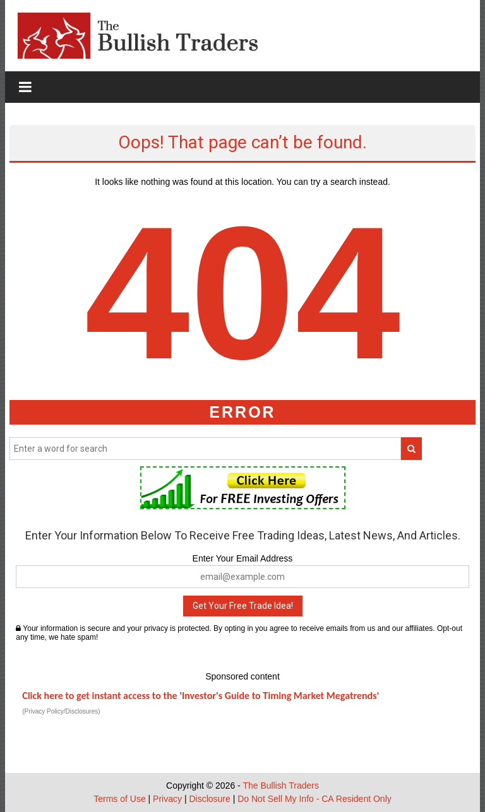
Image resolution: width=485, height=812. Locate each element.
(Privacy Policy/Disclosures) (61, 711)
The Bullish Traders (280, 785)
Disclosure (209, 799)
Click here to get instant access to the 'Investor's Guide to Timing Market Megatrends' (200, 696)
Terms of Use (119, 799)
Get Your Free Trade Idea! (243, 606)
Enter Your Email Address (243, 558)
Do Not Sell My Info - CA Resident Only (314, 799)
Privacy (167, 799)
